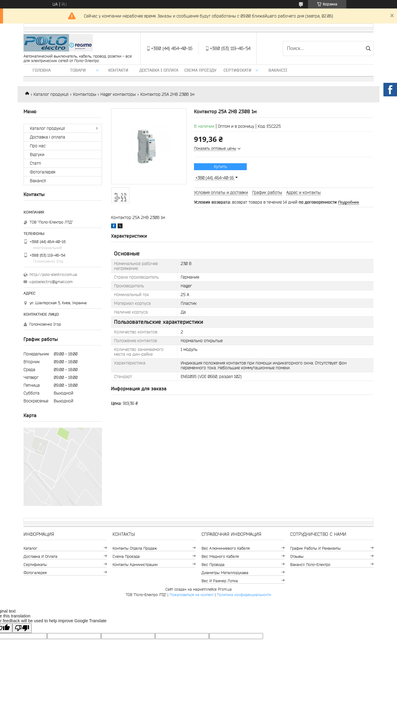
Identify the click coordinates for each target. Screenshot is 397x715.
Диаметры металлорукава (225, 572)
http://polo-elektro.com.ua (53, 274)
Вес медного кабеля (220, 556)
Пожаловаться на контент (192, 595)
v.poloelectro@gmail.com (51, 281)
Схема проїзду (200, 70)
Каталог (30, 548)
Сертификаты (35, 564)
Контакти (118, 70)
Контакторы (84, 94)
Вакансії (277, 70)
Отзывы (296, 556)
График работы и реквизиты (315, 548)
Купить (220, 166)
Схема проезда (126, 556)
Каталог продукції (50, 94)
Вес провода (213, 564)
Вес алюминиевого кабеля (226, 548)
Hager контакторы (118, 94)
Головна (42, 70)
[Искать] (368, 48)
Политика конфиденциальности (244, 595)
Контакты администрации (135, 564)
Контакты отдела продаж (135, 548)
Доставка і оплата (158, 70)
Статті (35, 163)
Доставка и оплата (40, 556)
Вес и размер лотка (220, 581)
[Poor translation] (22, 628)
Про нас (38, 145)
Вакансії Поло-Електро (310, 564)
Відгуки (37, 154)
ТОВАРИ (78, 70)
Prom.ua (225, 589)
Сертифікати (237, 70)
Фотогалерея (42, 172)
